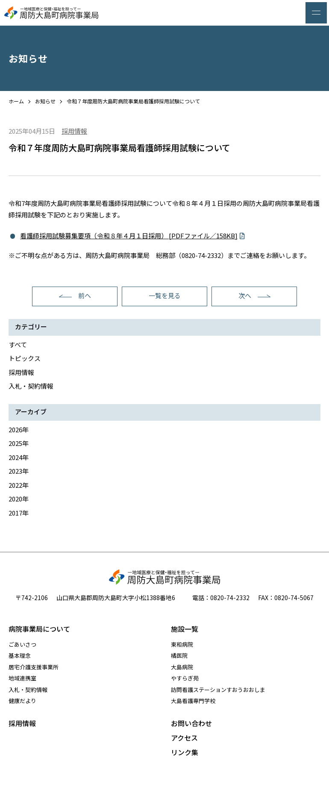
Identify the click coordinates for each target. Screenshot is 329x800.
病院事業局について (39, 629)
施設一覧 (184, 629)
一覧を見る (165, 295)
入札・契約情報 (31, 385)
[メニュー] (316, 12)
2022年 (19, 485)
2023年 (19, 470)
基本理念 (20, 655)
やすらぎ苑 (185, 678)
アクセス (184, 738)
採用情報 (21, 372)
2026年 (19, 429)
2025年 (19, 443)
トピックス (25, 358)
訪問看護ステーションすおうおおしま (218, 690)
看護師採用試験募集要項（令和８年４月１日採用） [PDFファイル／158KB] (129, 235)
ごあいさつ (22, 644)
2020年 (19, 498)
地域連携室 (22, 678)
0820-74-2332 (230, 597)
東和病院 (182, 644)
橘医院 (179, 655)
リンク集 (184, 752)
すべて (18, 344)
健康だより (22, 701)
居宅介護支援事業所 (34, 667)
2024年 (19, 457)
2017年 (19, 512)
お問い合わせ (191, 723)
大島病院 (182, 667)
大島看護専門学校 (193, 701)
